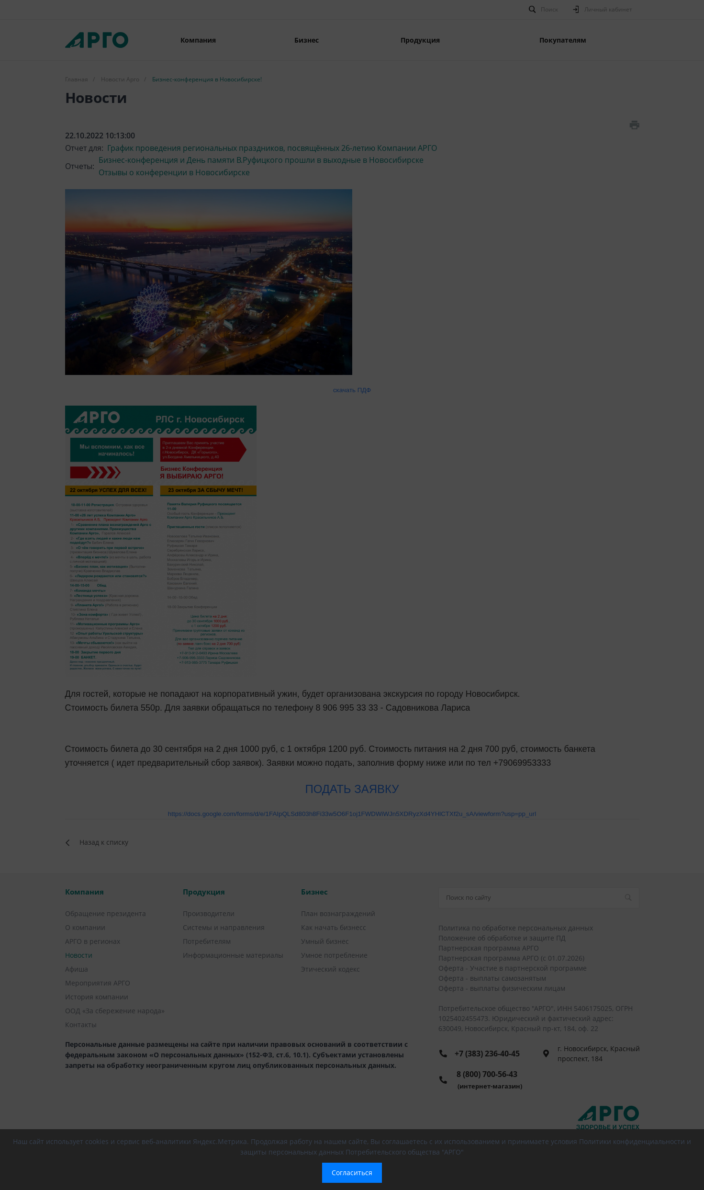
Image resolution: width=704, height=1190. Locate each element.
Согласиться (352, 1172)
